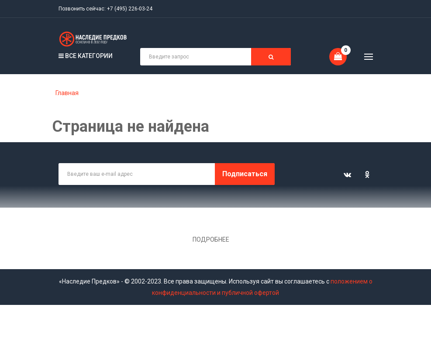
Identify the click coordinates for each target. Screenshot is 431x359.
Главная (67, 93)
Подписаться (244, 174)
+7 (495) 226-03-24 (129, 9)
